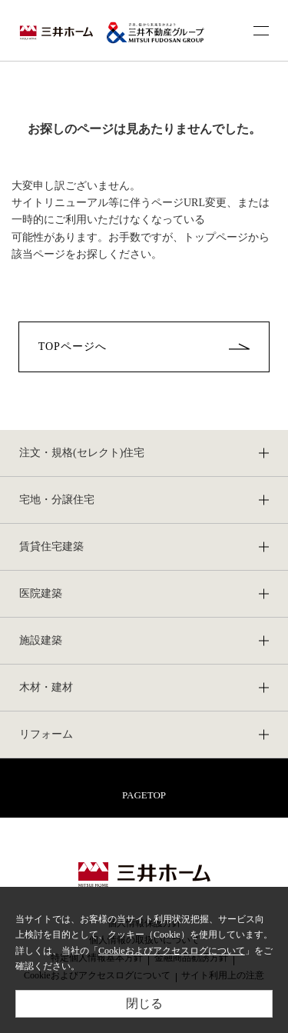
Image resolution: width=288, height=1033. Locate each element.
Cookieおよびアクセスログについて (171, 950)
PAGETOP (144, 795)
